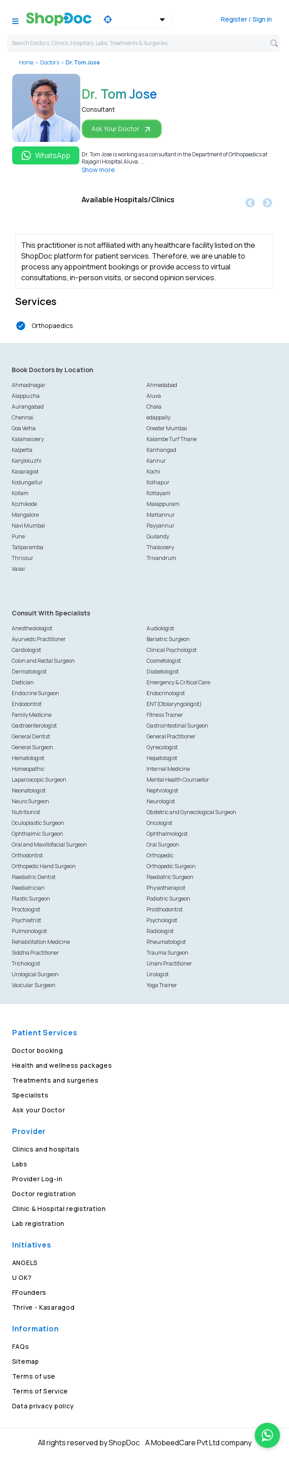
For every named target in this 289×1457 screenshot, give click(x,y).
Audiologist (160, 628)
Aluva (154, 396)
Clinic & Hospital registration (59, 1208)
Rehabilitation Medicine (41, 942)
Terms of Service (40, 1391)
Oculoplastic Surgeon (38, 823)
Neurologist (161, 801)
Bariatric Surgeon (168, 639)
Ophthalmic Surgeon (37, 834)
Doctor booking (37, 1050)
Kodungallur (27, 482)
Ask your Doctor (38, 1110)
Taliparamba (27, 547)
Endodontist (26, 704)
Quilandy (158, 536)
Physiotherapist (166, 888)
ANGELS (25, 1262)
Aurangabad (28, 406)
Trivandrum (161, 558)
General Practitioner (171, 736)
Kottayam (158, 493)
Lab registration (38, 1223)
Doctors (49, 62)
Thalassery (160, 547)
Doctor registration (44, 1193)
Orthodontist (27, 855)
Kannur (156, 460)
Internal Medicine (168, 769)
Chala (154, 406)
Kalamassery (28, 439)
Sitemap (25, 1361)
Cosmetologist (164, 661)
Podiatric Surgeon (168, 898)
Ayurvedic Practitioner (39, 639)
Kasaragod (25, 471)
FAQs (20, 1346)
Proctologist (26, 909)
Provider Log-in (37, 1179)
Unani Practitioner (169, 963)
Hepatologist (162, 758)
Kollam (20, 493)
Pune (18, 536)
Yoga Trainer (162, 985)
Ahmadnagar (29, 385)
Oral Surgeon (163, 844)
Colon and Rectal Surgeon (43, 661)
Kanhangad (161, 450)
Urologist (158, 974)
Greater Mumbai (167, 428)
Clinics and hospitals (46, 1149)
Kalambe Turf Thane (172, 439)
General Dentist (31, 736)
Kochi (153, 471)
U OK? (22, 1277)
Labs (20, 1164)
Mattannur (161, 515)
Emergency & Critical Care (178, 682)
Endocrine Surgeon (35, 693)
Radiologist (160, 931)
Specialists (30, 1095)
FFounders (29, 1292)
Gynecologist (162, 747)
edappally (158, 417)
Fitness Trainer (165, 715)
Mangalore (25, 515)
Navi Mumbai (28, 525)
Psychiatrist (26, 920)
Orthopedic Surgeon (171, 866)
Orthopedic (160, 855)
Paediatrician (28, 888)
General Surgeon (32, 747)
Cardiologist (26, 650)
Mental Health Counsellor (178, 779)
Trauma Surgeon (167, 952)
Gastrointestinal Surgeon (177, 725)
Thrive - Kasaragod (43, 1307)
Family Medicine (31, 715)
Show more (98, 169)
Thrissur (22, 558)
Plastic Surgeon (31, 898)
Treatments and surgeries (55, 1080)
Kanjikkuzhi (26, 460)
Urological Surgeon (35, 974)
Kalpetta (22, 450)
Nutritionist (26, 812)
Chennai (22, 417)
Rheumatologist (166, 942)
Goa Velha (24, 428)
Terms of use (33, 1376)
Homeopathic (28, 769)
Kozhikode (24, 504)
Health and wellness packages (62, 1065)
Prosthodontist (165, 909)
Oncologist (159, 823)
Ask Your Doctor (122, 129)
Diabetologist (163, 671)
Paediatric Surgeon (170, 877)
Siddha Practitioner (35, 952)
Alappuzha (26, 396)
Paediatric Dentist (33, 877)
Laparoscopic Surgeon (39, 779)
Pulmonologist (29, 931)
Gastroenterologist (34, 725)
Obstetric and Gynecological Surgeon (191, 812)
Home (26, 62)
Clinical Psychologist (172, 650)
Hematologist (28, 758)
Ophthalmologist (167, 834)
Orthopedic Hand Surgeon (44, 866)
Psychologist (162, 920)
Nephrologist (162, 790)
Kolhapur (158, 482)
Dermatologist (29, 671)
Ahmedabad (162, 385)
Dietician (23, 682)
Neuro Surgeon (30, 801)
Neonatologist (29, 790)
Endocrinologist (166, 693)
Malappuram (163, 504)
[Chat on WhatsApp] (267, 1435)
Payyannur (160, 525)
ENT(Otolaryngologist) (174, 704)
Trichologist (26, 963)
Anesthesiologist (32, 628)
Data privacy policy (43, 1406)
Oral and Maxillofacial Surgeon (49, 844)
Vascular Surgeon (33, 985)
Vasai (18, 569)
